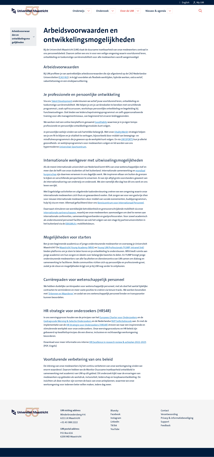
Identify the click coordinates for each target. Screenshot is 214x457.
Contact (165, 410)
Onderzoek (103, 11)
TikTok (114, 425)
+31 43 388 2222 (69, 422)
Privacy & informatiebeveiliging (177, 418)
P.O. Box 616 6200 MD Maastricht (70, 434)
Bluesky (114, 410)
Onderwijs (79, 11)
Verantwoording (169, 414)
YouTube (115, 429)
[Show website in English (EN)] (183, 2)
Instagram (116, 418)
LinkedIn (115, 421)
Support (165, 421)
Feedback (165, 425)
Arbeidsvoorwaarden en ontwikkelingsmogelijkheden (21, 37)
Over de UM (127, 11)
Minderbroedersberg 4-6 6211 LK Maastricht (73, 416)
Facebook (115, 414)
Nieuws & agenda (156, 11)
